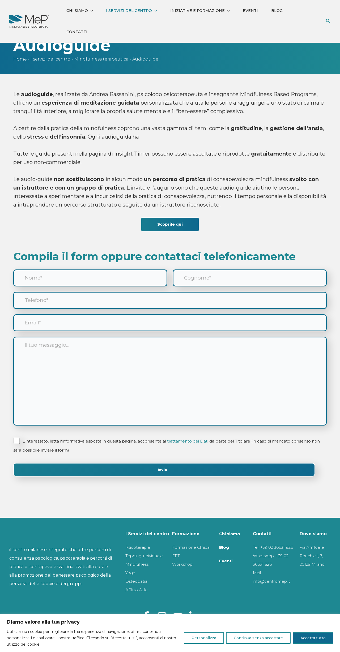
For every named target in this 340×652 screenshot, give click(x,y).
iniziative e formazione (200, 10)
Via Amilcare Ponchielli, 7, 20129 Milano (314, 547)
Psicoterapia (139, 538)
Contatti (76, 31)
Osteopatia (137, 581)
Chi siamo (79, 10)
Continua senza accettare (258, 638)
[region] (170, 633)
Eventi (250, 10)
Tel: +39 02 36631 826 (274, 538)
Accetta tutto (313, 638)
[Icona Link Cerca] (328, 21)
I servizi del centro (131, 10)
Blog (277, 10)
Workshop (184, 555)
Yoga (131, 572)
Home (20, 59)
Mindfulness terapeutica (101, 59)
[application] (90, 10)
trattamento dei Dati (188, 450)
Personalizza (204, 638)
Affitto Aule (137, 589)
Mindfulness (139, 564)
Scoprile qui (170, 225)
